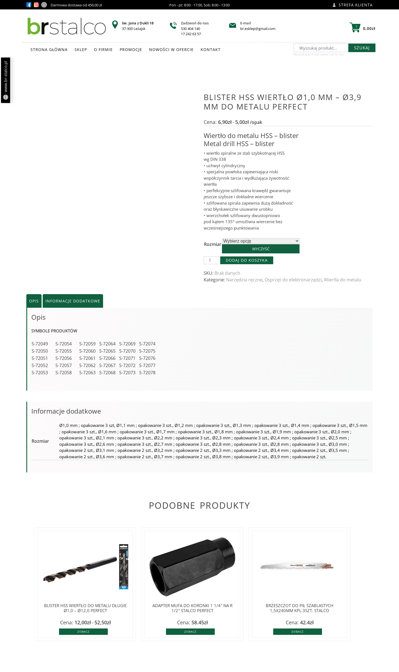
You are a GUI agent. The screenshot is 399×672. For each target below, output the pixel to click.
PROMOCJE (131, 49)
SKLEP (81, 49)
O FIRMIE (103, 49)
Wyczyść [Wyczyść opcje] (261, 248)
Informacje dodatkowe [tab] (72, 301)
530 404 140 (190, 28)
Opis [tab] (34, 301)
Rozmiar (212, 244)
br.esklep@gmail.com (257, 28)
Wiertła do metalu (342, 280)
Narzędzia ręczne (244, 280)
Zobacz (83, 631)
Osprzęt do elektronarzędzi (293, 280)
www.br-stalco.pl (5, 80)
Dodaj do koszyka (247, 260)
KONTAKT (211, 49)
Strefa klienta (352, 4)
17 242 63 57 (191, 33)
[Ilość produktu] (212, 260)
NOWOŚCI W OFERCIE (171, 49)
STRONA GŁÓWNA (49, 49)
